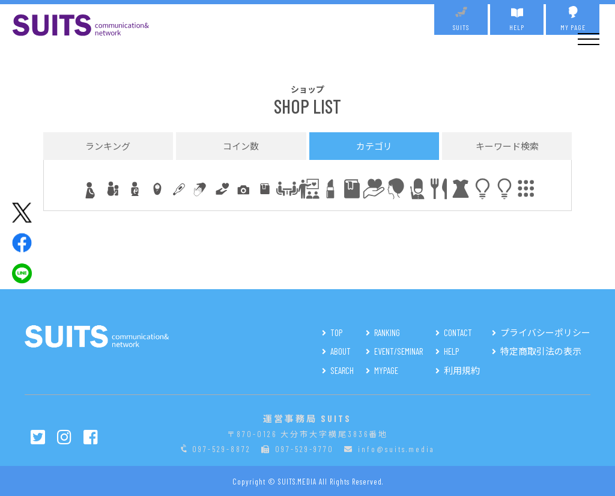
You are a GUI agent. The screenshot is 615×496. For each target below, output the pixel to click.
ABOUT (340, 351)
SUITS (460, 18)
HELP (516, 18)
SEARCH (342, 370)
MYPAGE (386, 370)
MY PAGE (572, 18)
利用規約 (462, 370)
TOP (336, 332)
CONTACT (458, 332)
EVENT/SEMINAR (398, 351)
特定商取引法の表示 (540, 351)
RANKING (387, 332)
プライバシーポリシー (545, 332)
